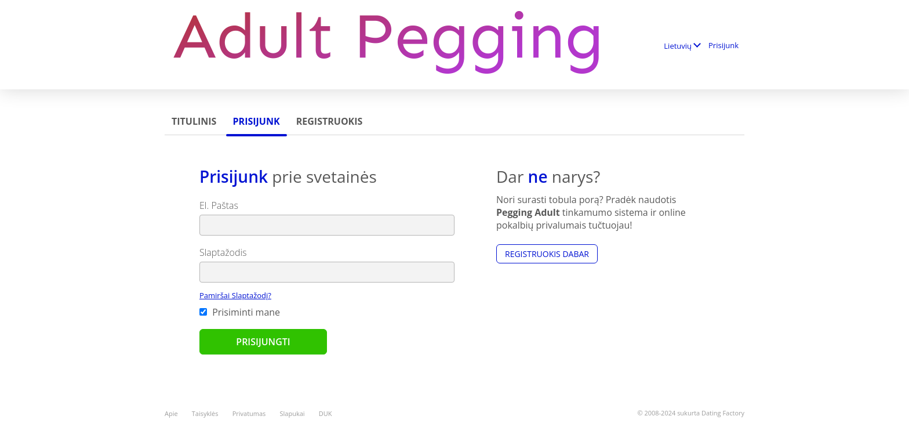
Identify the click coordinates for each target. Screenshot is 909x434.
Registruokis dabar (547, 253)
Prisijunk (723, 45)
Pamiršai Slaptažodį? (235, 295)
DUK (325, 413)
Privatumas (249, 413)
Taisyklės (205, 413)
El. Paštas (218, 205)
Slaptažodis (223, 252)
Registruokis (329, 121)
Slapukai (292, 413)
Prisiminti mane (239, 312)
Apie (171, 413)
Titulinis (194, 121)
